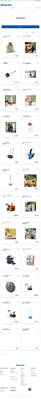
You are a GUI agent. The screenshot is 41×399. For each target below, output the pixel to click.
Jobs (21, 379)
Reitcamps (22, 381)
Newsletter (22, 374)
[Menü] (1, 8)
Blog (21, 372)
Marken (22, 378)
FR (38, 0)
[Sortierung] (35, 32)
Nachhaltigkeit (23, 380)
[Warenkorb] (39, 8)
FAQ (21, 370)
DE (39, 0)
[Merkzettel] (35, 8)
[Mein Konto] (38, 8)
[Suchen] (26, 8)
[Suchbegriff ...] (17, 8)
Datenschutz (33, 370)
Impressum (32, 372)
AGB (31, 371)
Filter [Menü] (20, 26)
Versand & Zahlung (33, 374)
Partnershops (23, 373)
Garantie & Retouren (34, 373)
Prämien (22, 382)
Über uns (22, 371)
